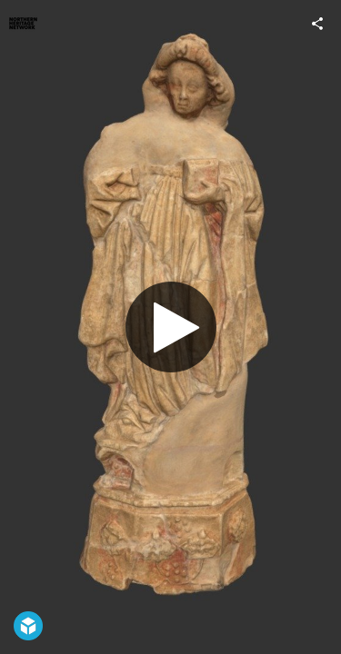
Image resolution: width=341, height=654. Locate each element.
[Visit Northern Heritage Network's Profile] (23, 23)
